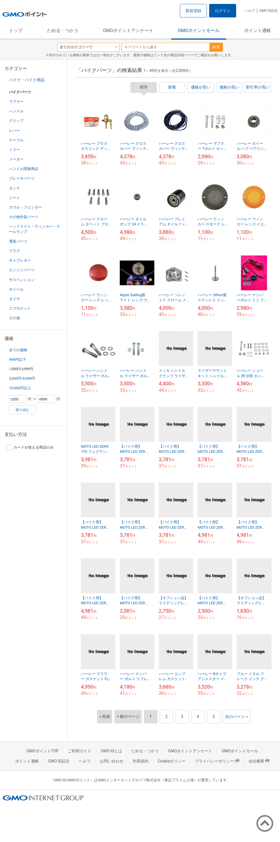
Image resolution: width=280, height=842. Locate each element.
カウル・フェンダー (25, 207)
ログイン (223, 10)
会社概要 (259, 761)
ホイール (16, 289)
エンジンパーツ (22, 270)
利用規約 (140, 761)
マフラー (16, 101)
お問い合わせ (111, 761)
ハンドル (16, 111)
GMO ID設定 (268, 11)
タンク (14, 188)
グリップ (16, 121)
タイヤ (14, 299)
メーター (16, 159)
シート (14, 198)
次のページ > (236, 716)
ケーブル (16, 140)
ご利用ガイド (79, 751)
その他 (14, 318)
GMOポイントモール (199, 30)
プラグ (14, 251)
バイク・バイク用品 (26, 80)
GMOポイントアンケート (128, 30)
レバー (14, 130)
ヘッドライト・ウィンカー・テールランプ (34, 229)
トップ (15, 30)
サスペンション (22, 280)
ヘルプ (250, 11)
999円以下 (17, 359)
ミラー (14, 150)
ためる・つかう (62, 30)
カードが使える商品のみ (30, 447)
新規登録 (193, 10)
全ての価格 (18, 350)
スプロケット (20, 308)
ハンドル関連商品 (23, 169)
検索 (216, 47)
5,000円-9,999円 (22, 378)
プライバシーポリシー (217, 761)
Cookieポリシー (172, 761)
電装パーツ (18, 241)
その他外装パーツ (23, 217)
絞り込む (22, 410)
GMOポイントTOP (42, 751)
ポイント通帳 (257, 30)
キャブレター (20, 260)
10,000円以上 (20, 388)
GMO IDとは (111, 751)
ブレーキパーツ (22, 178)
